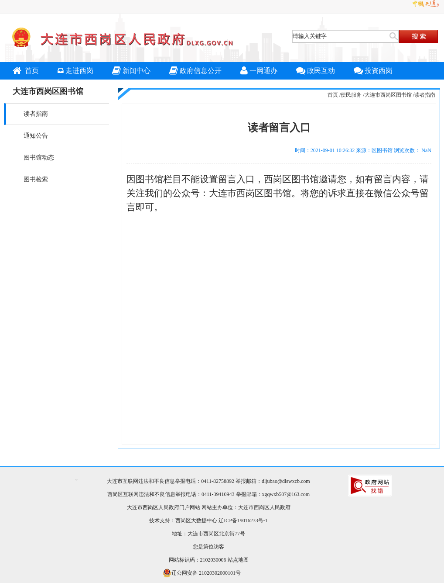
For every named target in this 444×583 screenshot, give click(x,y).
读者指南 (36, 114)
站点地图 (238, 560)
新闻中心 (131, 70)
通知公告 (36, 135)
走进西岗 (75, 70)
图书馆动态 (39, 157)
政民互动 (315, 70)
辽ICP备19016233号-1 (243, 520)
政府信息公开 (195, 70)
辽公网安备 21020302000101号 (202, 573)
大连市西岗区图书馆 (388, 95)
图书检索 (36, 179)
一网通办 (258, 70)
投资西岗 (373, 70)
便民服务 (351, 95)
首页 (26, 70)
